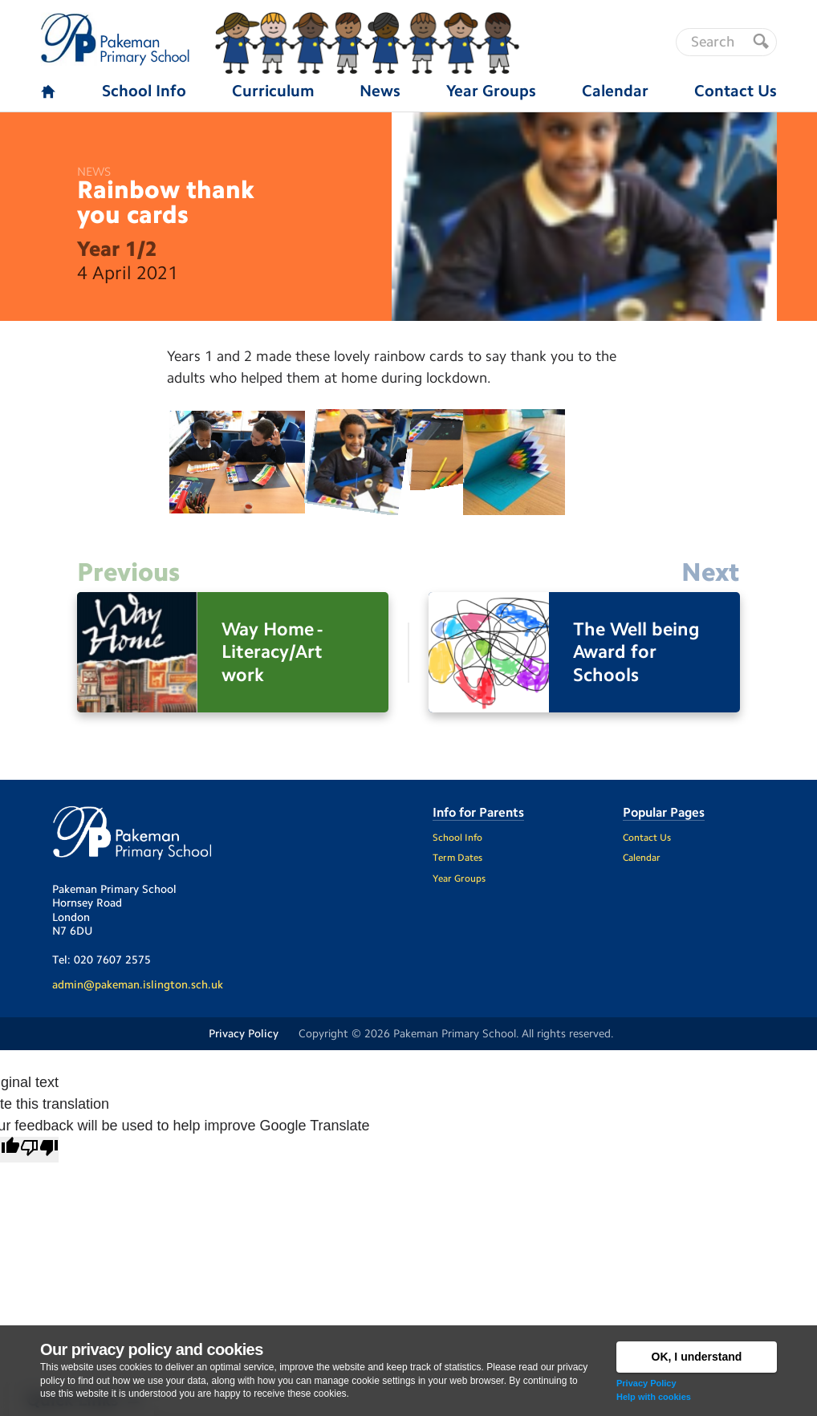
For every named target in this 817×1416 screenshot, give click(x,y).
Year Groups (459, 878)
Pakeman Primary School (454, 1033)
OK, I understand (697, 1356)
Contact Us (647, 837)
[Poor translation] (39, 1149)
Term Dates (457, 857)
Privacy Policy (646, 1383)
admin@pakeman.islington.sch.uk (137, 984)
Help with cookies (653, 1397)
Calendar (642, 857)
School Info (457, 837)
